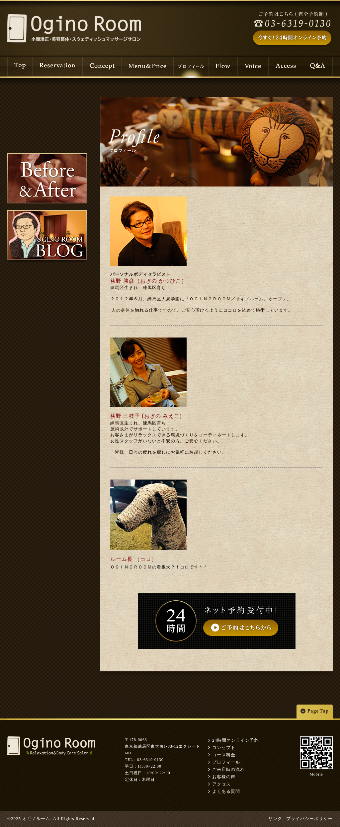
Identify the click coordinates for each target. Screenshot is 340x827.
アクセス (221, 784)
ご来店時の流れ (228, 769)
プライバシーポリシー (309, 818)
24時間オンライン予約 (235, 740)
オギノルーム (36, 818)
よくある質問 (226, 791)
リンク (275, 818)
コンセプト (223, 747)
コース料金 (223, 754)
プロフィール (226, 762)
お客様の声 (223, 776)
